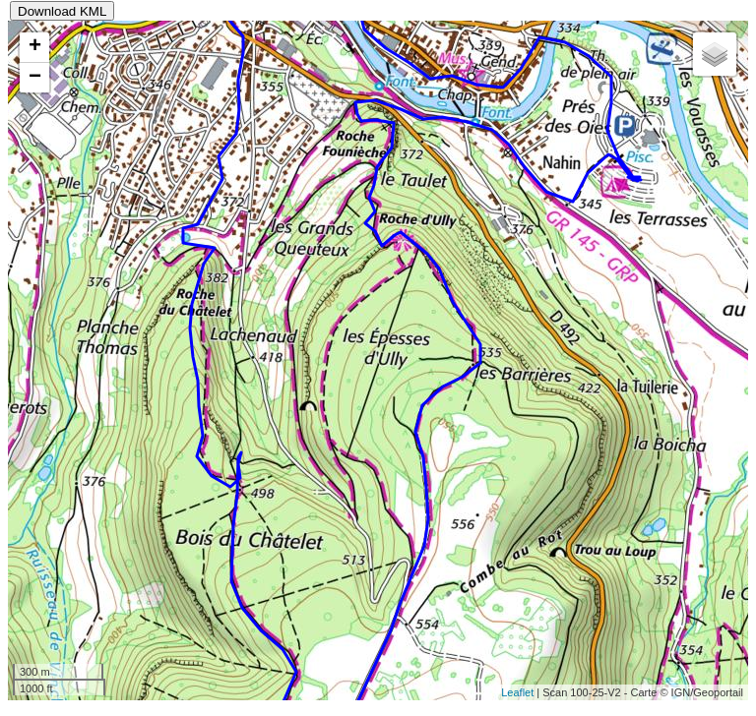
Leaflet (517, 692)
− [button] (35, 77)
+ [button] (35, 47)
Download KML (62, 11)
